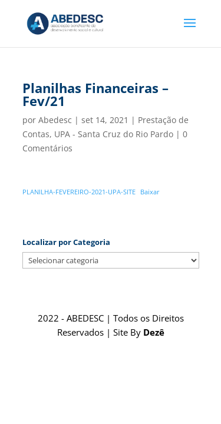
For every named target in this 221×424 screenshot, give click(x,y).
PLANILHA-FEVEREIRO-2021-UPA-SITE (79, 191)
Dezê (153, 332)
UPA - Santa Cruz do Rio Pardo (113, 134)
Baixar (150, 191)
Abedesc (55, 119)
